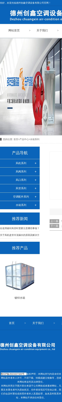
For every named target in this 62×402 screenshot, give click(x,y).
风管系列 (21, 188)
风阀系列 (21, 171)
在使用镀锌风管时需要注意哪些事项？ (19, 228)
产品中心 (24, 139)
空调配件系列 (21, 196)
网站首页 (14, 30)
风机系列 (21, 163)
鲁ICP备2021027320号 (12, 374)
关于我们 (42, 30)
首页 (16, 139)
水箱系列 (21, 205)
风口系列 (21, 180)
